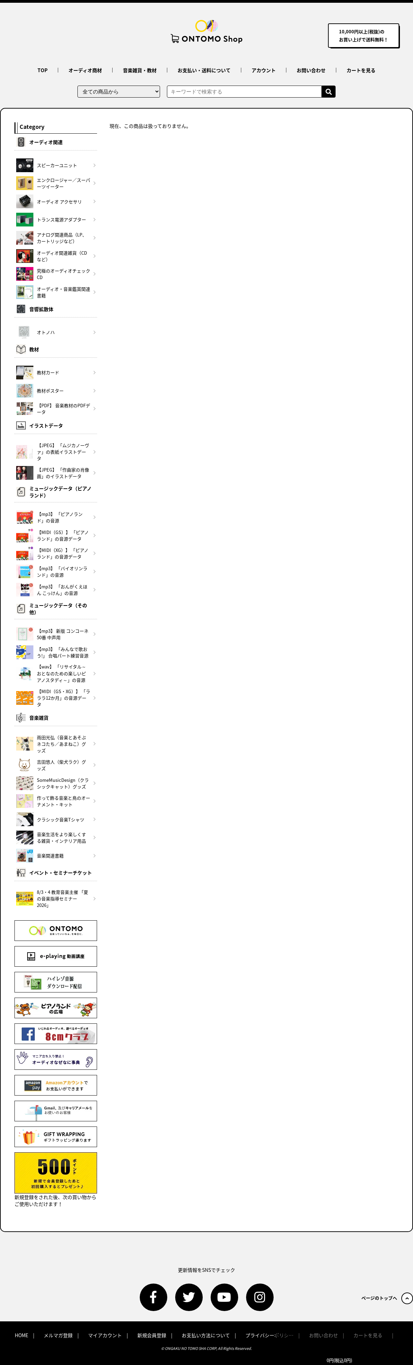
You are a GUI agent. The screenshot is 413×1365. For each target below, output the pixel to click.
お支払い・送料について (204, 70)
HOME (21, 1335)
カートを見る (361, 70)
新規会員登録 (151, 1335)
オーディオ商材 (85, 70)
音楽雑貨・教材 (140, 70)
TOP (42, 70)
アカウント (264, 70)
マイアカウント (105, 1335)
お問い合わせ (311, 70)
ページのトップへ (387, 1298)
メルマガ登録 (58, 1335)
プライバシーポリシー (269, 1335)
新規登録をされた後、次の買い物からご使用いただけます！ (55, 1179)
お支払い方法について (206, 1335)
